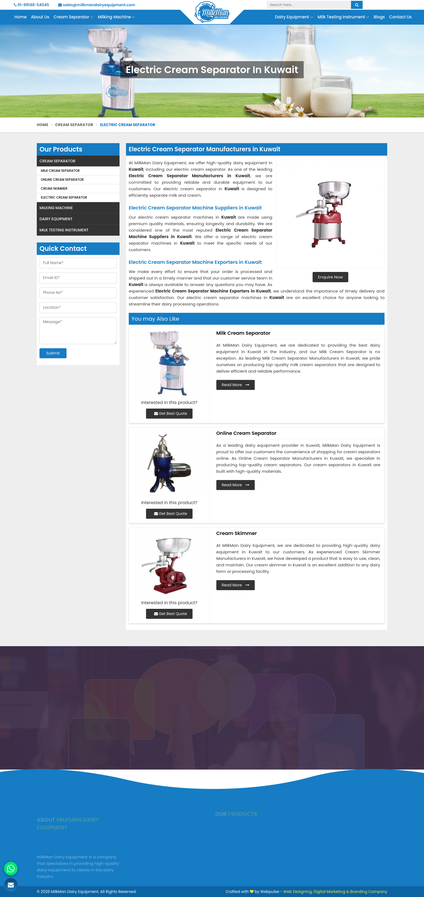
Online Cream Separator (62, 179)
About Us (40, 17)
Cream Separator (74, 17)
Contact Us (400, 17)
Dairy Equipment (294, 17)
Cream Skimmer (54, 188)
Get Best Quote (170, 413)
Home (20, 17)
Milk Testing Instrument (343, 17)
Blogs (379, 17)
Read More (236, 384)
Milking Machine (116, 17)
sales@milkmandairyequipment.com (96, 5)
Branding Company (368, 891)
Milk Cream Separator (60, 170)
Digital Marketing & (331, 891)
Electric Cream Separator (64, 197)
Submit (53, 353)
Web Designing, (298, 891)
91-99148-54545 (31, 5)
